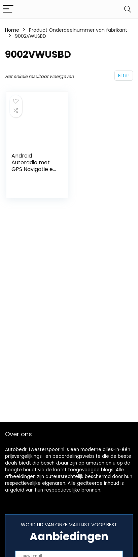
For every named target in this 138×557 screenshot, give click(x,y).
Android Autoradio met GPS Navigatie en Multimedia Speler (33, 169)
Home (12, 30)
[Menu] (8, 9)
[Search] (127, 9)
